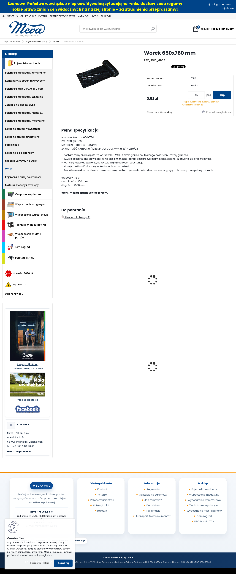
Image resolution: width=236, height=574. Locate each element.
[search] (153, 30)
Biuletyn (102, 511)
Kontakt (102, 489)
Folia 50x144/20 (160, 370)
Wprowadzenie (12, 41)
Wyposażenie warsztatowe (27, 215)
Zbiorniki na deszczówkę (20, 104)
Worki (56, 41)
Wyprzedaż (15, 284)
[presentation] (63, 276)
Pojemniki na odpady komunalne (25, 72)
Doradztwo (153, 505)
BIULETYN (106, 16)
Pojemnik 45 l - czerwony (122, 368)
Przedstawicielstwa (102, 500)
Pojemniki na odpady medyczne (25, 120)
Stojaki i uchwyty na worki (21, 161)
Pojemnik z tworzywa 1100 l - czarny (211, 370)
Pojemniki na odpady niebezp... (24, 112)
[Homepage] (3, 16)
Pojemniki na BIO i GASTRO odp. (24, 88)
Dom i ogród (18, 247)
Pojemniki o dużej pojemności (23, 177)
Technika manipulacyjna (26, 225)
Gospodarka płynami (24, 194)
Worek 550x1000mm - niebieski (164, 282)
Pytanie (102, 495)
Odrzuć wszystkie (39, 563)
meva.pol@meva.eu (19, 451)
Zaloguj (216, 4)
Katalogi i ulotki (102, 505)
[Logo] (24, 29)
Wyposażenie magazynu (26, 205)
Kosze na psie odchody (19, 153)
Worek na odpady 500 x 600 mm (124, 268)
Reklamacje (153, 511)
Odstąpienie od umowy (153, 495)
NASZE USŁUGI (15, 16)
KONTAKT (30, 16)
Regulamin (153, 489)
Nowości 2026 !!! (19, 273)
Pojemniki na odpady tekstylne (24, 96)
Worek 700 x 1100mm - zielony (213, 280)
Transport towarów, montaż (153, 516)
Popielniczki (12, 144)
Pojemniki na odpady (36, 41)
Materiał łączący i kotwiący (22, 185)
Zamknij (63, 563)
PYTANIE (42, 16)
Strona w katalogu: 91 (75, 217)
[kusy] (196, 95)
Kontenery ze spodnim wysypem (25, 80)
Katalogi (80, 540)
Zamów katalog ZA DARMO (27, 368)
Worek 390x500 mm (76, 268)
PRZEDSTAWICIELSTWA (62, 16)
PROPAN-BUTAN (20, 258)
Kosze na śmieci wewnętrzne (22, 128)
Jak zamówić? (153, 500)
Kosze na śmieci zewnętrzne (22, 136)
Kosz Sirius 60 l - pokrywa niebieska (79, 370)
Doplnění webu (14, 293)
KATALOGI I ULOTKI (88, 16)
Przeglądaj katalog (27, 364)
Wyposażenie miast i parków (24, 235)
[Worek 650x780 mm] (97, 74)
